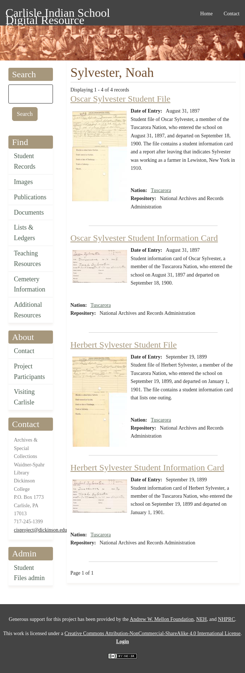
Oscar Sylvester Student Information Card (144, 238)
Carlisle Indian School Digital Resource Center (57, 14)
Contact (24, 351)
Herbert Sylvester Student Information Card (147, 467)
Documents (29, 212)
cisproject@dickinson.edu (40, 530)
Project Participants (29, 371)
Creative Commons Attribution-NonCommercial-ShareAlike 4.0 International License (153, 633)
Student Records (24, 161)
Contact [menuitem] (231, 13)
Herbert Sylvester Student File (123, 344)
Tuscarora (161, 190)
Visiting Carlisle (24, 397)
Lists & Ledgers (24, 233)
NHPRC (226, 619)
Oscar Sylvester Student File (120, 98)
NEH (201, 619)
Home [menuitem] (206, 13)
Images (23, 181)
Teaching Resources (27, 258)
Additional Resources (28, 310)
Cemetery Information (29, 284)
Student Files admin (29, 573)
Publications (30, 197)
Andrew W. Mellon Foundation (162, 619)
